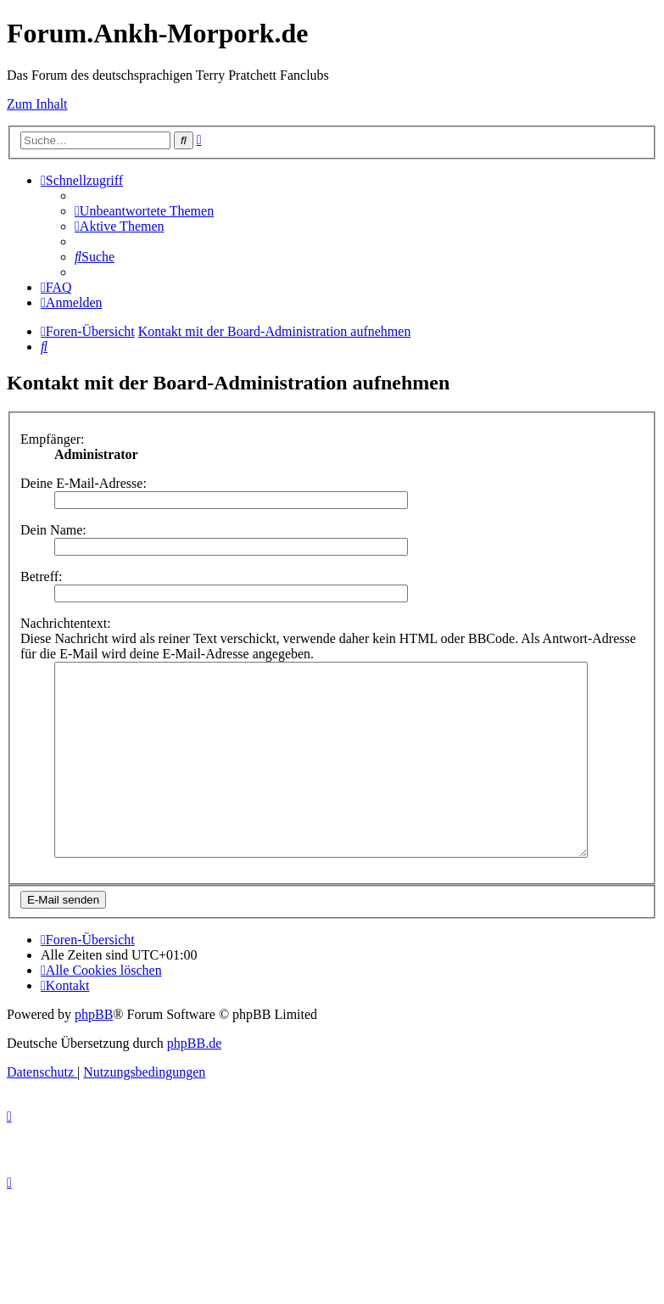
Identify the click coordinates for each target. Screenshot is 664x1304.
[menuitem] (144, 211)
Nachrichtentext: (65, 623)
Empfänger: (52, 439)
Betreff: (41, 576)
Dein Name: (53, 530)
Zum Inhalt (37, 104)
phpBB (94, 1052)
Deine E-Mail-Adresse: (83, 483)
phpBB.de (194, 1081)
